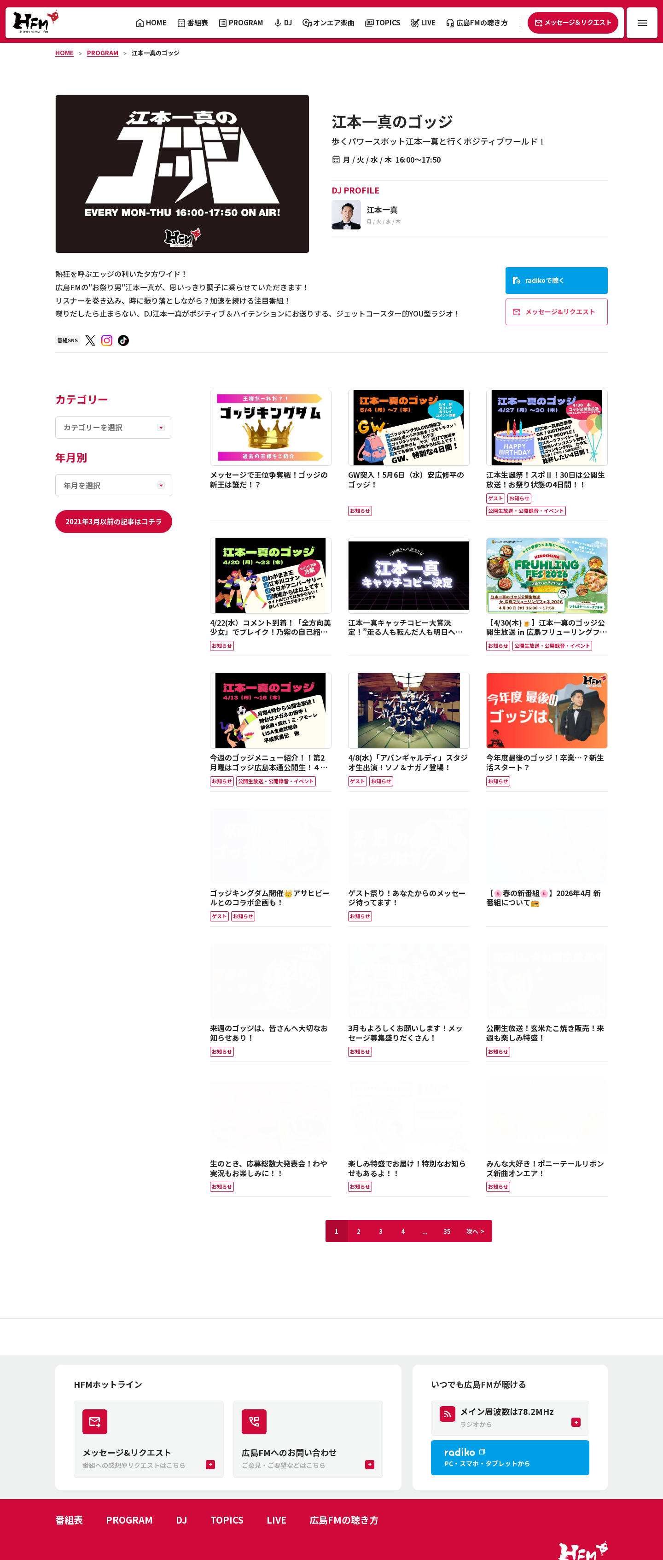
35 (447, 1231)
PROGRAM (102, 52)
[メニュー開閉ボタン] (642, 22)
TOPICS (227, 1519)
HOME (64, 52)
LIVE (276, 1519)
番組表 (69, 1519)
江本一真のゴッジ (156, 52)
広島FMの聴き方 (343, 1519)
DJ (181, 1519)
